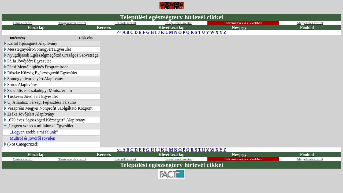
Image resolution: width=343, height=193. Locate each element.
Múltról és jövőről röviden (32, 138)
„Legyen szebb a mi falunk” (34, 132)
